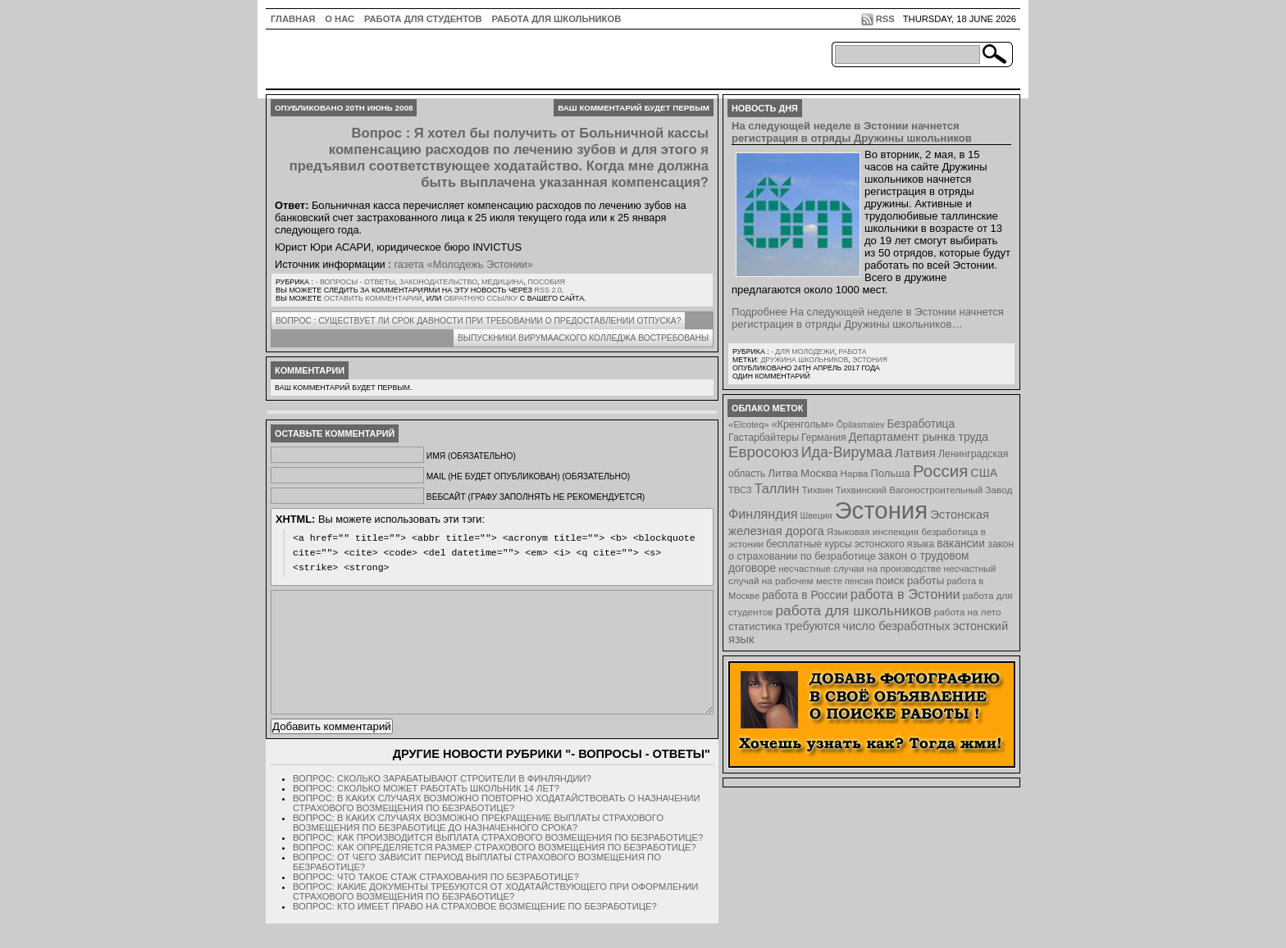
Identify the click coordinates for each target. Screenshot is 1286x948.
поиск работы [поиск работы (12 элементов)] (910, 580)
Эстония (869, 360)
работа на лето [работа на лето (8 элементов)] (967, 611)
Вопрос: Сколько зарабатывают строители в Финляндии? (442, 803)
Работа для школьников (557, 19)
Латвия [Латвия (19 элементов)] (915, 453)
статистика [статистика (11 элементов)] (755, 626)
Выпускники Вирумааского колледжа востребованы (583, 337)
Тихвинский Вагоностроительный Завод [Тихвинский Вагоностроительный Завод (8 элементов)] (924, 489)
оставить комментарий (373, 298)
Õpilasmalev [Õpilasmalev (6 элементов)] (861, 424)
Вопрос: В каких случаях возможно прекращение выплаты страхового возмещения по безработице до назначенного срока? (478, 847)
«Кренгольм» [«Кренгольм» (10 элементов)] (803, 424)
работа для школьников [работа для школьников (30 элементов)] (854, 610)
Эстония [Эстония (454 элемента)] (881, 510)
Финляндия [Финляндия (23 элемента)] (762, 513)
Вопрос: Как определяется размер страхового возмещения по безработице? (494, 872)
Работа (852, 351)
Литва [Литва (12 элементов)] (783, 473)
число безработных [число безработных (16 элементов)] (896, 626)
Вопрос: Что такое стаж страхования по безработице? (436, 901)
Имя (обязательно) (471, 455)
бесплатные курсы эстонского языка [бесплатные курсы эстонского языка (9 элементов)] (850, 544)
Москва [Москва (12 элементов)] (819, 473)
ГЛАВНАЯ (293, 19)
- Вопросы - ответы (354, 282)
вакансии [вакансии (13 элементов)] (961, 544)
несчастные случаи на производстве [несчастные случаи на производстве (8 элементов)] (859, 568)
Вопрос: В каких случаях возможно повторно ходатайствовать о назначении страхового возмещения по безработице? (496, 827)
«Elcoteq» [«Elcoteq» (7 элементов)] (748, 424)
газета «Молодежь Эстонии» (463, 264)
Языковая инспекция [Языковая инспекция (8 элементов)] (873, 531)
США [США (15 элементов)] (983, 472)
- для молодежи (803, 351)
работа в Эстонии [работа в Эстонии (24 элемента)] (905, 594)
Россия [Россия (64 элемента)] (940, 470)
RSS (885, 19)
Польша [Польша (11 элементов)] (890, 473)
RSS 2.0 (547, 290)
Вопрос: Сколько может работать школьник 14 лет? (426, 813)
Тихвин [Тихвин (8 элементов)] (817, 489)
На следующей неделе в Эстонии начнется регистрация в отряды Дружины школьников (852, 132)
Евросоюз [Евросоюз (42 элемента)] (763, 451)
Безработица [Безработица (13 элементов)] (921, 424)
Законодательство (438, 282)
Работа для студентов (422, 19)
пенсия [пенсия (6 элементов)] (859, 581)
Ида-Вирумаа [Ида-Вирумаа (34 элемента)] (846, 452)
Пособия (546, 282)
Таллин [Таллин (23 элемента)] (777, 488)
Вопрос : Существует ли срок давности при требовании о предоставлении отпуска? (478, 320)
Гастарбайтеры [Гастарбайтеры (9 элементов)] (763, 437)
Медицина (502, 282)
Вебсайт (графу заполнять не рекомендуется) (535, 496)
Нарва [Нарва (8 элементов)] (854, 473)
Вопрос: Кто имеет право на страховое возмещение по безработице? (475, 931)
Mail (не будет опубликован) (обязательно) (528, 476)
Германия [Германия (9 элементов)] (823, 437)
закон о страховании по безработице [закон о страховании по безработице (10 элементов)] (871, 550)
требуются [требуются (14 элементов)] (813, 626)
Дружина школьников (804, 360)
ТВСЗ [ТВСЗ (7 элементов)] (740, 490)
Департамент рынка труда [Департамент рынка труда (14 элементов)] (918, 436)
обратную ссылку (481, 298)
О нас (339, 19)
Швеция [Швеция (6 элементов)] (816, 515)
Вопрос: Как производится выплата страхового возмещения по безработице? (498, 862)
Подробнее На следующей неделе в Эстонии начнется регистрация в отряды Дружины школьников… (868, 318)
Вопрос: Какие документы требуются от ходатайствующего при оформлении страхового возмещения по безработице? (495, 916)
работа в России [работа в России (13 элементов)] (805, 595)
